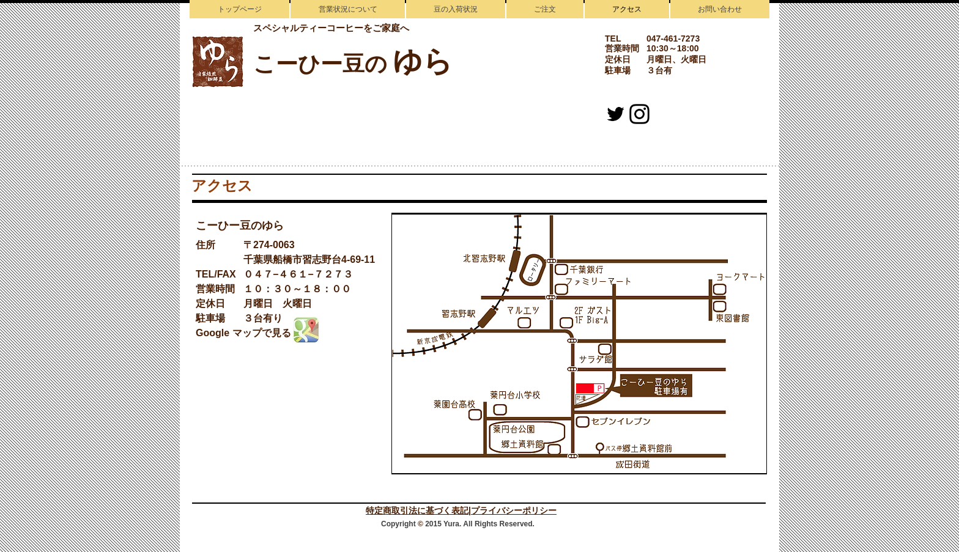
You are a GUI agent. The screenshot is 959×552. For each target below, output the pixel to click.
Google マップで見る (243, 333)
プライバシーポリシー (514, 510)
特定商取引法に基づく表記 (417, 510)
